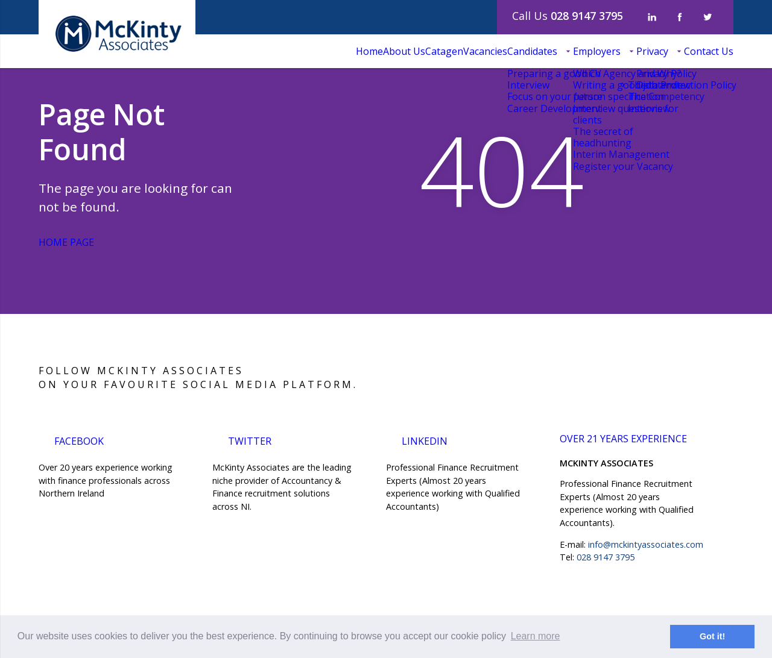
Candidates (469, 51)
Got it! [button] (712, 636)
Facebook (83, 440)
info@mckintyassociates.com (645, 544)
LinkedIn (427, 440)
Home (233, 51)
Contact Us (699, 51)
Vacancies (404, 51)
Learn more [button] (535, 636)
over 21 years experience (631, 442)
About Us (286, 51)
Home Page (78, 242)
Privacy (625, 51)
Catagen (345, 51)
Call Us (567, 15)
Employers (551, 51)
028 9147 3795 (605, 557)
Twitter (253, 440)
